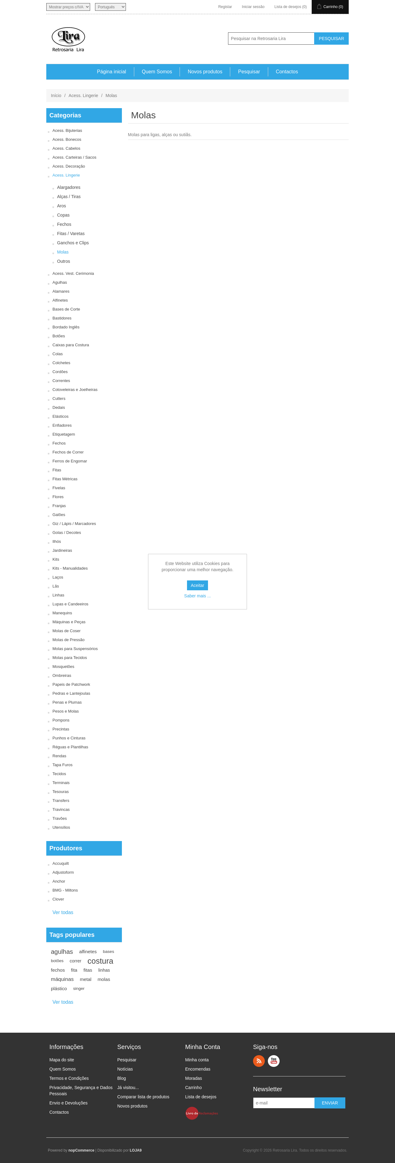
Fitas (56, 470)
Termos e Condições (69, 1078)
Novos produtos (205, 71)
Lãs (55, 586)
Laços (57, 577)
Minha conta (197, 1059)
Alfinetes (60, 300)
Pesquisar (249, 71)
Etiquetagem (63, 434)
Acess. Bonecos (66, 139)
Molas (63, 252)
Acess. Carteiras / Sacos (74, 157)
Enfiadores (62, 425)
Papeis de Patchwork (71, 684)
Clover (58, 899)
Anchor (58, 881)
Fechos (64, 224)
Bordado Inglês (65, 327)
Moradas (193, 1078)
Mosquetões (63, 666)
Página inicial (111, 71)
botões (57, 960)
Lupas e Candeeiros (70, 604)
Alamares (60, 291)
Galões (58, 514)
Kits (55, 559)
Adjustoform (63, 872)
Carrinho (193, 1087)
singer (79, 988)
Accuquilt (60, 863)
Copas (63, 215)
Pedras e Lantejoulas (71, 693)
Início (56, 95)
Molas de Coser (66, 630)
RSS (259, 1061)
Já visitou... (128, 1087)
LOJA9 (136, 1150)
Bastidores (61, 318)
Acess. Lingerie (83, 95)
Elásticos (60, 416)
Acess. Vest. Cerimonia (73, 273)
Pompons (60, 720)
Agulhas (59, 282)
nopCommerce (81, 1150)
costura (101, 961)
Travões (59, 818)
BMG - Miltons (65, 890)
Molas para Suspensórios (75, 648)
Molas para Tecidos (69, 657)
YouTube (274, 1061)
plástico (59, 988)
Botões (58, 336)
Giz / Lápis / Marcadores (74, 523)
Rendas (59, 756)
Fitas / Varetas (71, 233)
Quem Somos (157, 71)
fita (74, 970)
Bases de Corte (66, 309)
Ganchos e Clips (73, 242)
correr (75, 960)
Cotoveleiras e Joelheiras (75, 389)
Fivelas (58, 488)
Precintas (60, 729)
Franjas (59, 505)
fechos (58, 970)
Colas (57, 354)
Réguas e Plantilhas (70, 747)
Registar (225, 7)
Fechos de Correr (68, 452)
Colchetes (61, 362)
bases (108, 951)
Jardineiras (62, 550)
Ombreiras (61, 675)
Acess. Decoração (68, 166)
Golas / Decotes (66, 532)
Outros (63, 261)
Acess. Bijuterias (67, 130)
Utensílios (61, 827)
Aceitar (197, 585)
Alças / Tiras (69, 196)
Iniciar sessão (253, 7)
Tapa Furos (62, 764)
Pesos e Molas (65, 711)
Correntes (61, 380)
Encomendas (197, 1069)
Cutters (58, 398)
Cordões (60, 371)
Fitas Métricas (64, 479)
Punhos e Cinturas (68, 738)
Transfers (60, 800)
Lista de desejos (200, 1096)
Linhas (58, 595)
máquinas (62, 979)
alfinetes (88, 951)
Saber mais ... (197, 595)
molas (104, 979)
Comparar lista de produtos (143, 1096)
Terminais (61, 782)
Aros (61, 205)
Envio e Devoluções (68, 1102)
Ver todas (62, 912)
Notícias (125, 1069)
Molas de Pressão (68, 639)
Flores (58, 496)
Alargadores (69, 187)
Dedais (58, 407)
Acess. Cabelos (66, 148)
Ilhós (56, 541)
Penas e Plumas (67, 702)
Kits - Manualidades (70, 568)
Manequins (62, 613)
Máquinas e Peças (68, 622)
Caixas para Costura (70, 345)
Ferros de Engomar (69, 461)
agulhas (62, 951)
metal (85, 979)
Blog (121, 1078)
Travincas (61, 809)
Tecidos (59, 773)
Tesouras (60, 791)
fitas (87, 970)
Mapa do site (61, 1059)
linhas (104, 970)
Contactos (287, 71)
